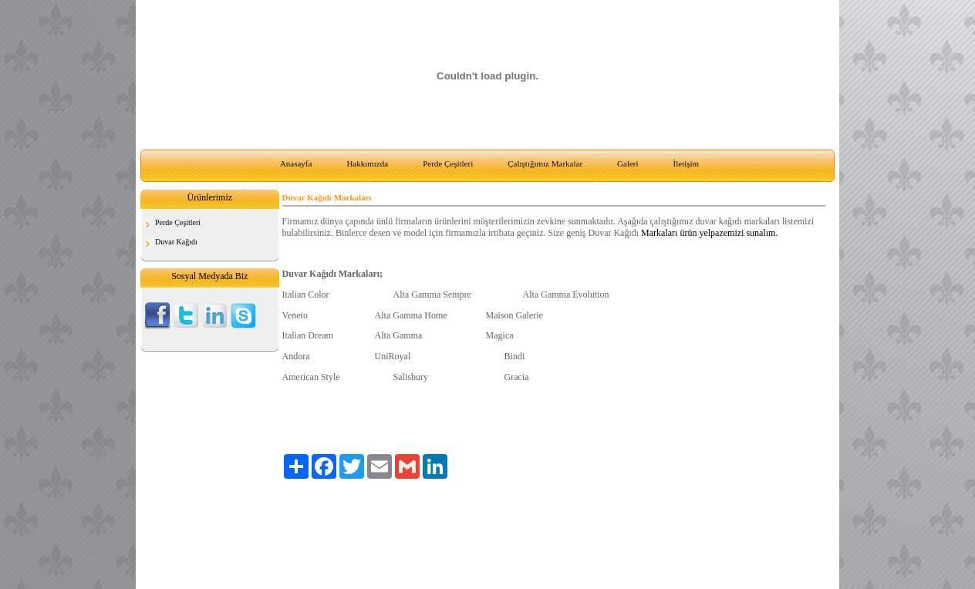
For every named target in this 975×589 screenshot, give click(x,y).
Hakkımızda (367, 163)
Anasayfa (296, 163)
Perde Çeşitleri (448, 163)
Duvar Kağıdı (176, 241)
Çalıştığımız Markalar (545, 163)
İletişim (686, 163)
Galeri (627, 163)
